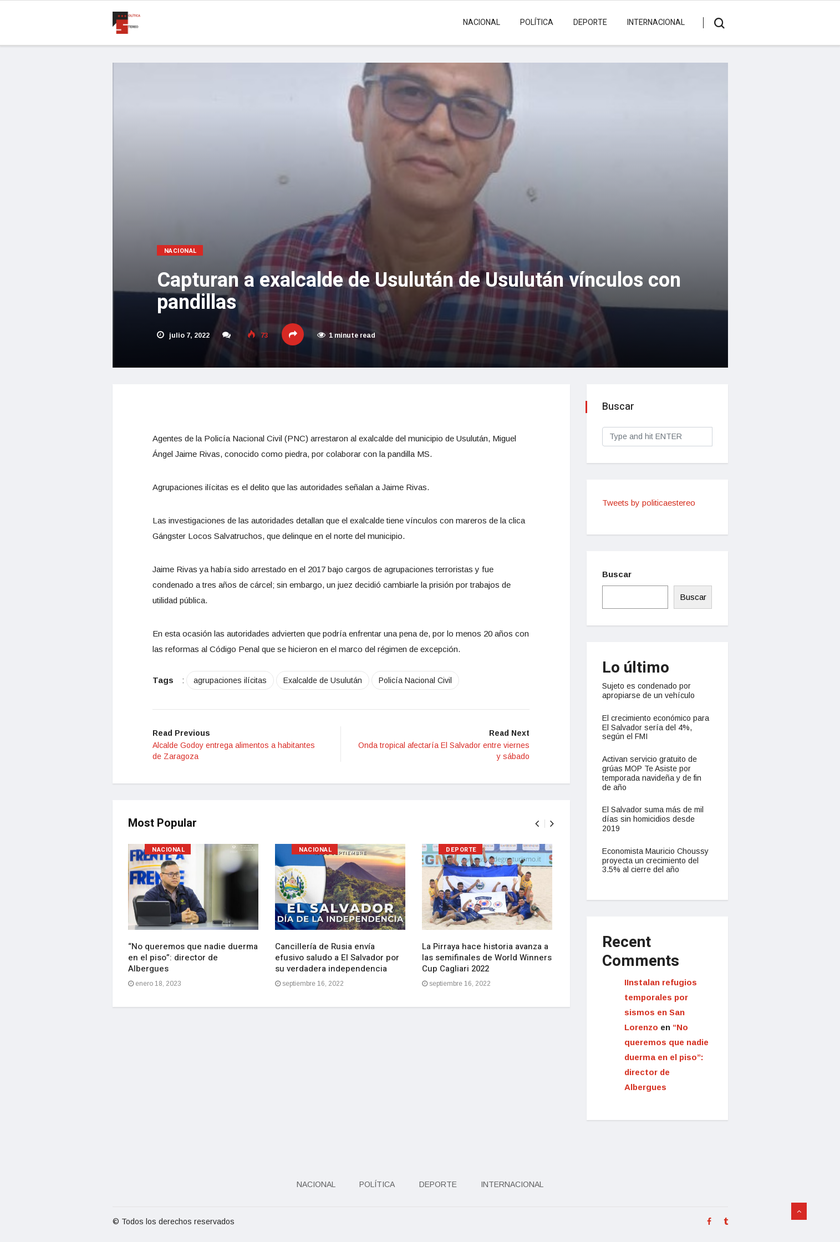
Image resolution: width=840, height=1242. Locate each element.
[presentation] (536, 825)
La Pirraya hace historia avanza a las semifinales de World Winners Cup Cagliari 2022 (488, 960)
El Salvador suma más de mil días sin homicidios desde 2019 (654, 819)
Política (536, 22)
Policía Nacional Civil (419, 682)
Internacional (656, 22)
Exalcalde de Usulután (327, 682)
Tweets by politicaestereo (649, 502)
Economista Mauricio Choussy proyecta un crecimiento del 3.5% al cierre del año (656, 860)
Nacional (481, 22)
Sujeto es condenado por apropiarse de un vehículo (649, 690)
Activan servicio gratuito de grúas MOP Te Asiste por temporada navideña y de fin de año (652, 773)
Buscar (618, 574)
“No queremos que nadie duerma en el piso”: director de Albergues (194, 960)
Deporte (590, 22)
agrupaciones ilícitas (234, 682)
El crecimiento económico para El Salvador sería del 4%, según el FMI (656, 727)
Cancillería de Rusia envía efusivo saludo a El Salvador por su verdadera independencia (338, 960)
